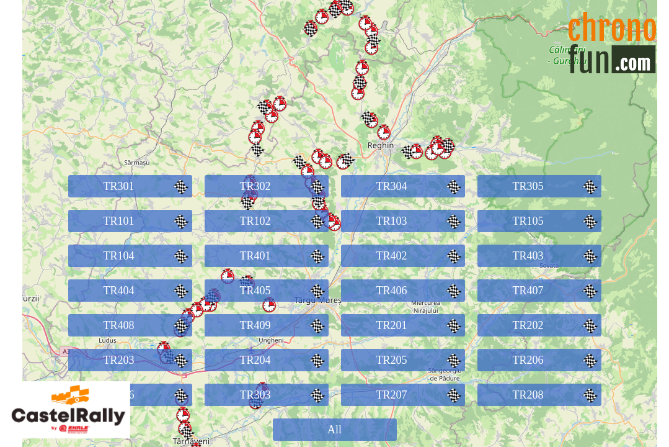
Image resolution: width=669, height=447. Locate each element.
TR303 (283, 395)
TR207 (420, 395)
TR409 (283, 325)
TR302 (283, 186)
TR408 (147, 325)
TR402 (420, 256)
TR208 (556, 395)
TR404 (147, 290)
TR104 (147, 256)
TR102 (283, 221)
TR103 (420, 221)
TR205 (420, 360)
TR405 (283, 290)
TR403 (556, 256)
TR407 (556, 290)
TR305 (556, 186)
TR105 (556, 221)
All (334, 429)
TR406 (420, 290)
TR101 (147, 221)
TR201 (420, 325)
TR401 (283, 256)
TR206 (556, 360)
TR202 (556, 325)
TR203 (147, 360)
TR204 (283, 360)
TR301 (147, 186)
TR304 (420, 186)
